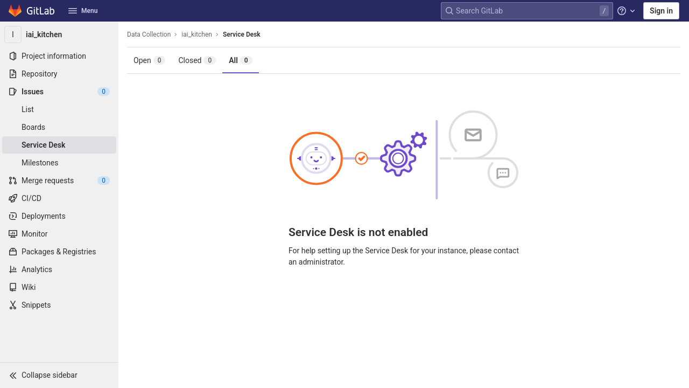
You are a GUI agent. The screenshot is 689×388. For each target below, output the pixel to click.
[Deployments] (59, 216)
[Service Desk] (59, 145)
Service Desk (242, 34)
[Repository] (59, 73)
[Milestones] (59, 162)
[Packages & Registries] (59, 251)
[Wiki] (59, 287)
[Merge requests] (59, 180)
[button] (59, 375)
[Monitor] (59, 233)
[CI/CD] (59, 198)
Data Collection (149, 34)
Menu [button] (82, 10)
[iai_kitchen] (59, 34)
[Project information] (59, 56)
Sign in (661, 10)
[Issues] (59, 91)
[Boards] (59, 127)
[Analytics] (59, 269)
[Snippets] (59, 305)
